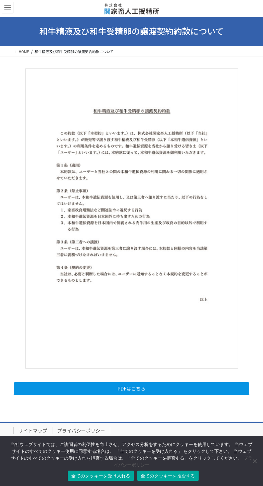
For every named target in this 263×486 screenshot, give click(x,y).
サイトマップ (32, 430)
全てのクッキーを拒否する (168, 475)
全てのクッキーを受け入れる (100, 475)
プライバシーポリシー (81, 430)
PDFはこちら (131, 388)
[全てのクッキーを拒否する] (254, 461)
